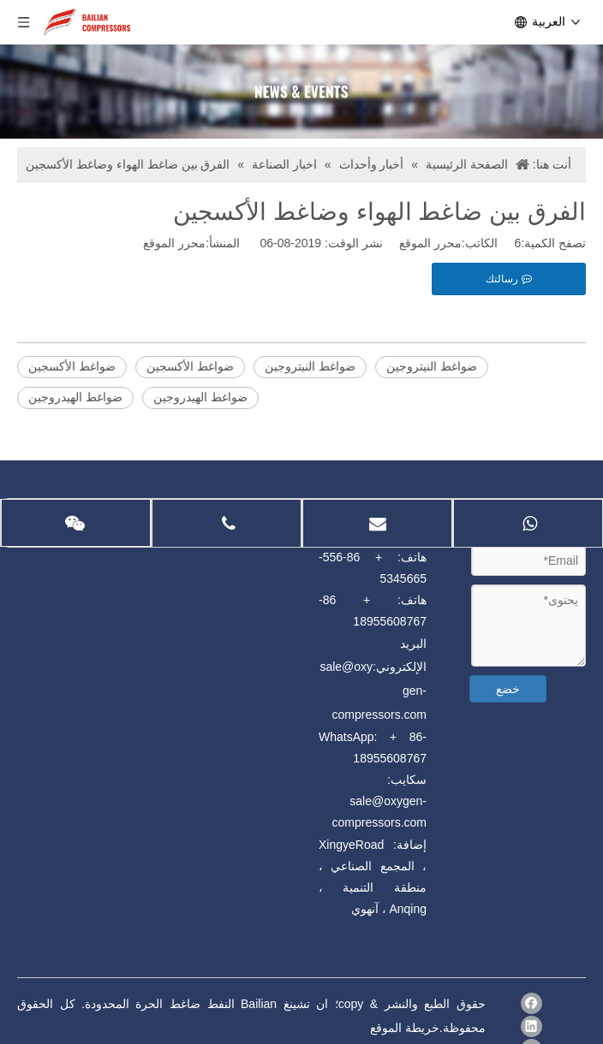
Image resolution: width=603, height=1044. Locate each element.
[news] (301, 91)
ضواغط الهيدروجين (75, 397)
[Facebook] (531, 1003)
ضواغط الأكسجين (72, 366)
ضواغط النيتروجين (310, 366)
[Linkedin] (531, 1026)
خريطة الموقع (404, 1028)
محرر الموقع (174, 243)
